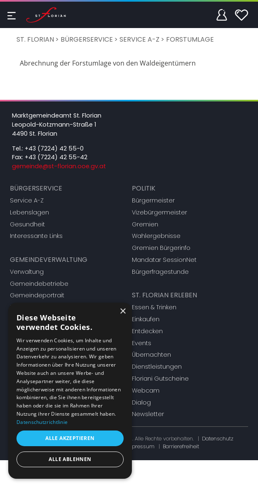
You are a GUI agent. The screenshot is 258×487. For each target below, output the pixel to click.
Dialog (141, 402)
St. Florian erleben (164, 295)
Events (141, 343)
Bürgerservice (87, 39)
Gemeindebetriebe (39, 284)
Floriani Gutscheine (160, 378)
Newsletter (148, 414)
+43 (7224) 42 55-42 (56, 157)
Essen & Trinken (154, 307)
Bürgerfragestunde (160, 272)
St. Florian (35, 39)
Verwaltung (27, 272)
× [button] (123, 311)
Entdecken (147, 331)
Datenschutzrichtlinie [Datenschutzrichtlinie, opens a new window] (42, 422)
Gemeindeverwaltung (48, 259)
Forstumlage (190, 39)
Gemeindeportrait (37, 295)
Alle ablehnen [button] (70, 459)
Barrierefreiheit (181, 446)
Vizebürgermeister (159, 212)
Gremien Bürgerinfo (161, 248)
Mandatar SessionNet (164, 260)
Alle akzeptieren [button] (69, 438)
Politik (143, 188)
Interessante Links (36, 236)
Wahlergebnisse (156, 236)
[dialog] (70, 391)
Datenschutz (217, 438)
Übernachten (151, 355)
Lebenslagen (29, 212)
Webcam (145, 390)
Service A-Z (139, 39)
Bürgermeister (153, 200)
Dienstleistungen (157, 366)
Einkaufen (145, 319)
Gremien (145, 224)
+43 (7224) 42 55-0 (54, 148)
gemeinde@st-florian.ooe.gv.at (59, 166)
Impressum (140, 446)
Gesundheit (27, 224)
